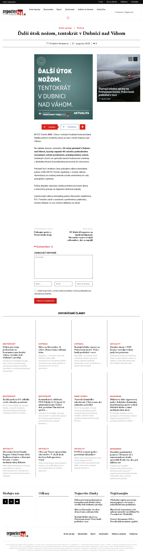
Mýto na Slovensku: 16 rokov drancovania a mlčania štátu (52, 349)
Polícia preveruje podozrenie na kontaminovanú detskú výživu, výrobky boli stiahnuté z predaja (14, 352)
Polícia (80, 28)
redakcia (64, 43)
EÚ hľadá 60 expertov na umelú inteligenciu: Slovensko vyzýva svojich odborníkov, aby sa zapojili (80, 236)
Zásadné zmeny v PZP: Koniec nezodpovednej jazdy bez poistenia (121, 349)
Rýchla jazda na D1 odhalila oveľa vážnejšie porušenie (16, 401)
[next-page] (135, 59)
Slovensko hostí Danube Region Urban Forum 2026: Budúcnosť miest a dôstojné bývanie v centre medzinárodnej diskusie (16, 457)
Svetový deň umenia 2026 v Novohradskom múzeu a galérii (124, 520)
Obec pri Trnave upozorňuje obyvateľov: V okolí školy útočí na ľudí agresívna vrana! (52, 455)
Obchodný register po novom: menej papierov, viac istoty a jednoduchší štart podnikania (123, 502)
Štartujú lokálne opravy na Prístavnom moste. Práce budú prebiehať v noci (116, 91)
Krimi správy (65, 28)
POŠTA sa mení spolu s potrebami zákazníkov (85, 453)
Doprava (43, 344)
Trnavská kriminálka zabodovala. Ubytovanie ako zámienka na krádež (88, 402)
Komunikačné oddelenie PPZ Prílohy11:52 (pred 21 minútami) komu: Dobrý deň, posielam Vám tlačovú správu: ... (52, 404)
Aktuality (115, 344)
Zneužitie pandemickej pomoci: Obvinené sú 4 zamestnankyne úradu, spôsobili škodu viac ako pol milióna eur (124, 457)
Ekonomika (115, 396)
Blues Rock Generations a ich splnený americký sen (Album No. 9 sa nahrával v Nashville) (125, 511)
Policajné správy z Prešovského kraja (43, 233)
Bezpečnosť (9, 344)
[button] (68, 17)
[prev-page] (130, 59)
